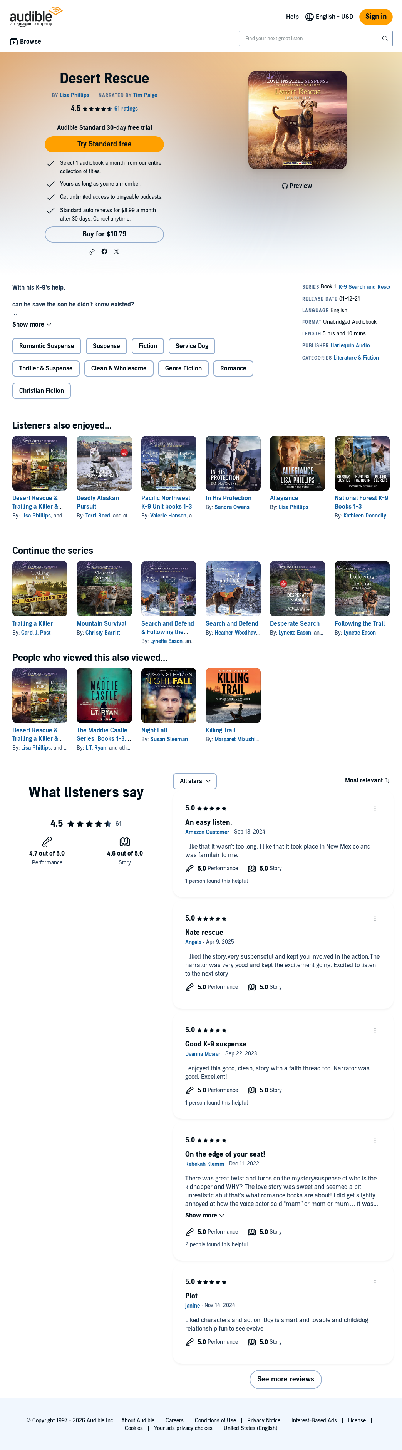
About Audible (137, 1420)
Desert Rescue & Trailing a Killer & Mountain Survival (37, 506)
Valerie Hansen (168, 515)
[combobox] (316, 38)
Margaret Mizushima (238, 739)
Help (292, 17)
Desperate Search (295, 624)
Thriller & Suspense (46, 368)
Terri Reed (97, 515)
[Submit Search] (386, 38)
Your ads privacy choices (183, 1428)
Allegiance (284, 498)
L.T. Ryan (95, 748)
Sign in (376, 17)
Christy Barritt (102, 633)
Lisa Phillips (36, 515)
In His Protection (228, 498)
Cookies (134, 1428)
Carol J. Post (35, 633)
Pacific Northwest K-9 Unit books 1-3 (166, 502)
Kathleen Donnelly (364, 515)
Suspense (106, 346)
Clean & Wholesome (119, 368)
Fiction (148, 346)
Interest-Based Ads (314, 1420)
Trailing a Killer (32, 624)
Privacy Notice (263, 1420)
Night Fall (154, 730)
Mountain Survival (101, 624)
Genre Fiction (183, 368)
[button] (92, 252)
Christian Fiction (41, 391)
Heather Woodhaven (238, 633)
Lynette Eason (166, 641)
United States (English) (251, 1428)
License (357, 1420)
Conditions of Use (215, 1420)
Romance (233, 368)
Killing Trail (220, 730)
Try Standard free (104, 144)
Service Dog (192, 346)
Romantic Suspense (46, 346)
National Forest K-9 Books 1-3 (361, 502)
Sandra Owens (232, 507)
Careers (175, 1420)
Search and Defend (232, 624)
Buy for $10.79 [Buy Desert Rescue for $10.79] (104, 234)
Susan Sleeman (169, 739)
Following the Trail (360, 624)
